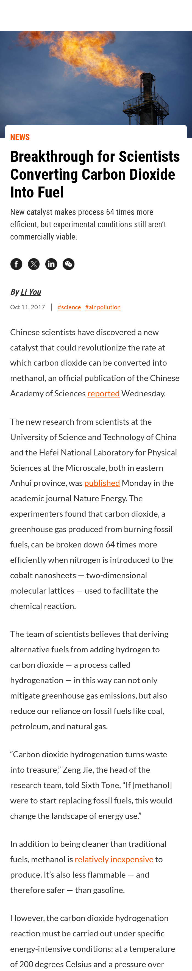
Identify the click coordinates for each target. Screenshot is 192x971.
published (102, 483)
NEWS (20, 137)
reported (103, 393)
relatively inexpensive (114, 859)
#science (69, 307)
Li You (30, 291)
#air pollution (103, 307)
